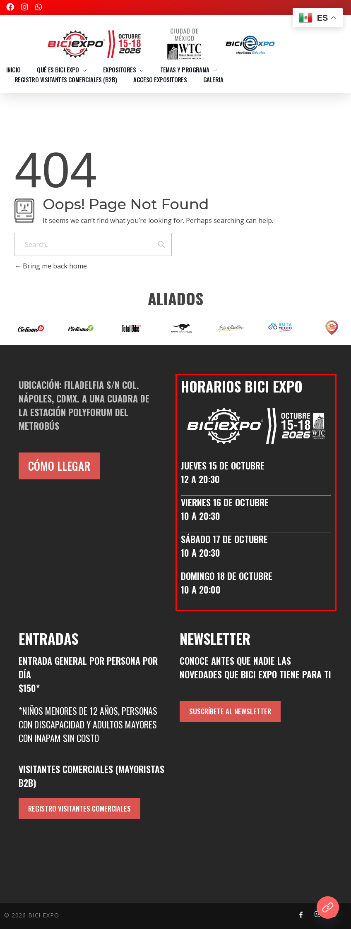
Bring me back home (50, 266)
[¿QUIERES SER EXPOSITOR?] (328, 907)
